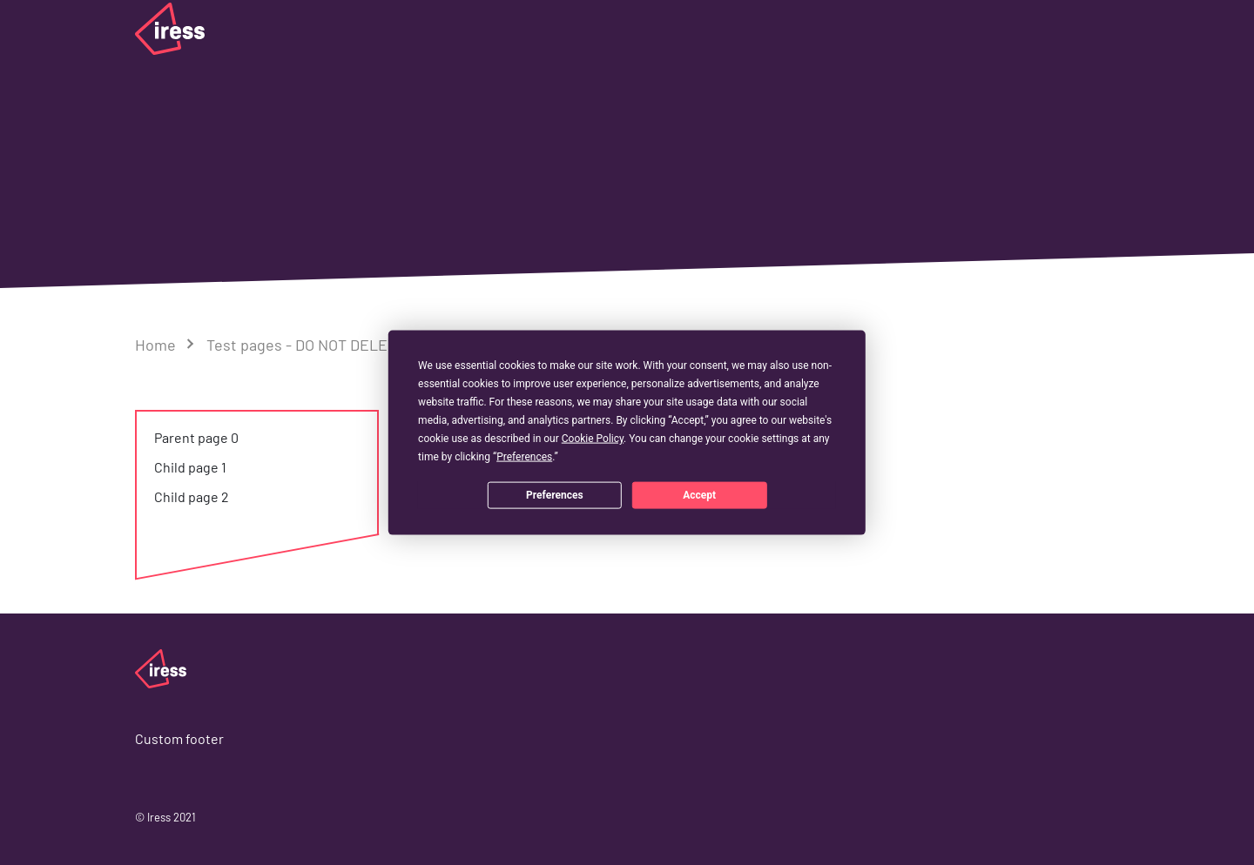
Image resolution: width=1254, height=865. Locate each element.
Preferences (554, 494)
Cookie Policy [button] (593, 438)
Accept (699, 494)
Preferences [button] (524, 457)
